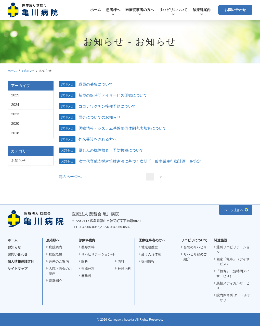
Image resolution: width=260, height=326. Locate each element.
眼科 (84, 261)
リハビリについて (173, 10)
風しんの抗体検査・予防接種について (111, 150)
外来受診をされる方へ (98, 139)
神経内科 (124, 269)
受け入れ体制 (151, 254)
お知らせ (28, 71)
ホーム (95, 10)
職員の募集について (96, 84)
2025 (15, 95)
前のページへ (70, 176)
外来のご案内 (59, 261)
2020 (15, 123)
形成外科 (88, 269)
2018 (15, 133)
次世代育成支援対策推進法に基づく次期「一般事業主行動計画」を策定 (140, 161)
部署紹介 (55, 281)
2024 (15, 105)
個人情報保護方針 (21, 261)
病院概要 (55, 254)
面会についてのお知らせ (100, 117)
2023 (15, 114)
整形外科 (88, 247)
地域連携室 (149, 247)
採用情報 (147, 261)
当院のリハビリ (195, 247)
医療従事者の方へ (139, 10)
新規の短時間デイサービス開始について (113, 95)
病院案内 (55, 247)
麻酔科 (86, 276)
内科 (121, 261)
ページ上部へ (234, 210)
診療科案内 (202, 10)
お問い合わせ (235, 10)
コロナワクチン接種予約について (107, 106)
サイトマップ (18, 269)
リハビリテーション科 (97, 254)
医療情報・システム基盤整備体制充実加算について (122, 128)
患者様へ (113, 10)
